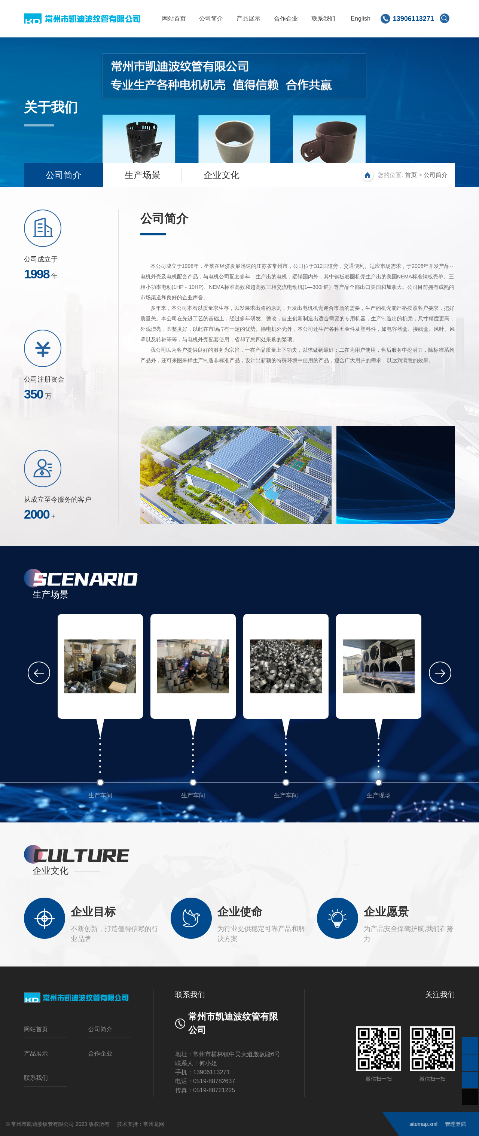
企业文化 (222, 175)
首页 (411, 175)
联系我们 (323, 18)
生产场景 (143, 175)
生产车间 (100, 795)
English (360, 18)
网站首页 (173, 18)
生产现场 (379, 795)
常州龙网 (52, 1124)
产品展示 (248, 18)
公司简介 (211, 18)
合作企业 (286, 18)
